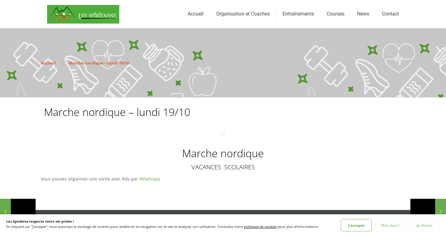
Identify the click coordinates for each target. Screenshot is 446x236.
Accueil (48, 63)
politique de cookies (260, 226)
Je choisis (424, 225)
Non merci (390, 225)
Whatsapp (149, 179)
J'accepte (356, 225)
